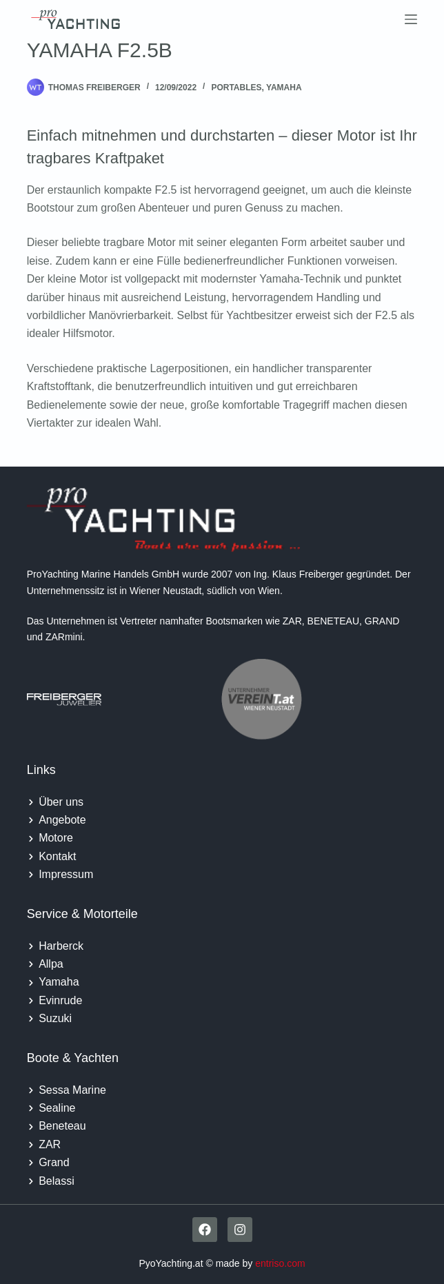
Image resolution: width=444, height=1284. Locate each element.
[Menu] (411, 19)
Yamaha (284, 87)
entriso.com (280, 1263)
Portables (236, 87)
